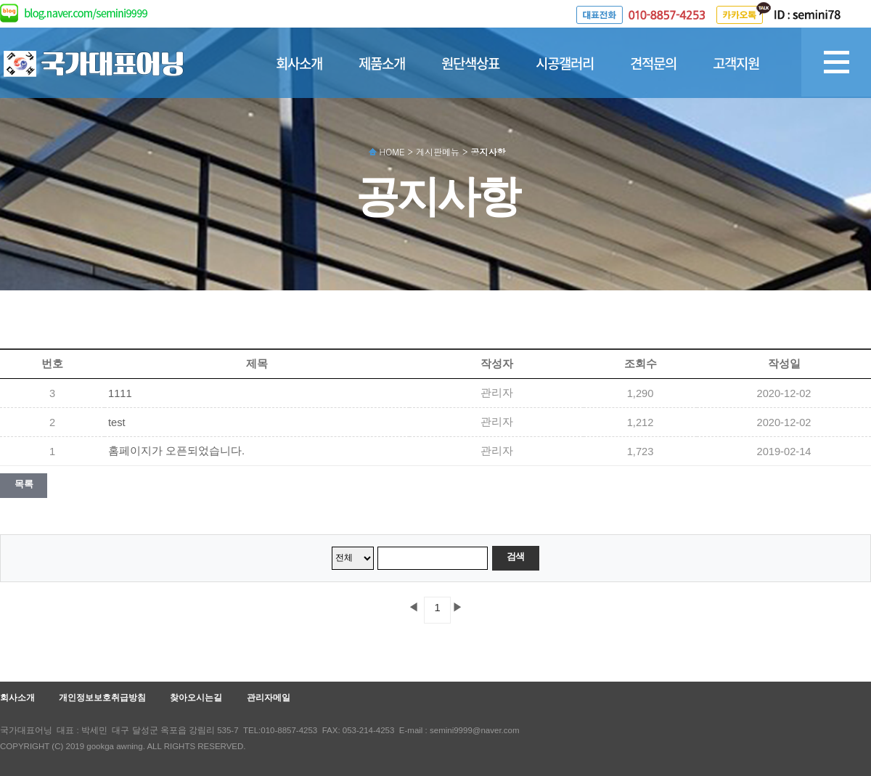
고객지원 (736, 63)
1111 (120, 393)
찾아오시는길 (196, 697)
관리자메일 (268, 697)
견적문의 (653, 63)
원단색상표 (470, 63)
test (117, 422)
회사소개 (299, 63)
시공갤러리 (565, 63)
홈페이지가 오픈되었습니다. (176, 451)
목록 (24, 483)
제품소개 (382, 63)
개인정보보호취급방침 (102, 697)
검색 (516, 556)
